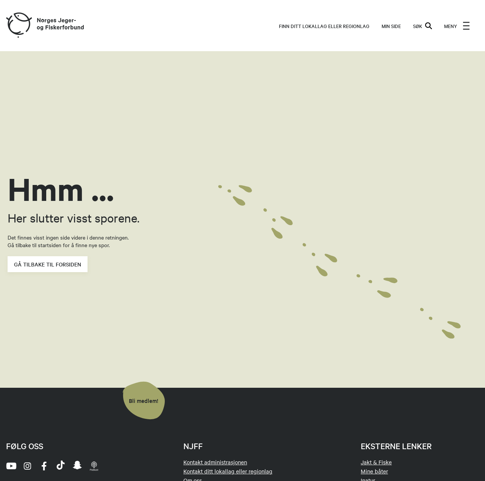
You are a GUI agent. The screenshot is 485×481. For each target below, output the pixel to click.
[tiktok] (60, 466)
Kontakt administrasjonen (215, 462)
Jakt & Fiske (376, 462)
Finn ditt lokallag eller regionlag (324, 25)
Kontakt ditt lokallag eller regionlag (227, 471)
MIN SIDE (391, 25)
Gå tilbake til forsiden (47, 264)
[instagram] (27, 466)
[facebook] (44, 466)
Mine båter (374, 471)
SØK (422, 25)
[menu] (457, 26)
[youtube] (10, 466)
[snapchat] (77, 466)
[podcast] (94, 466)
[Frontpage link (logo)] (18, 25)
